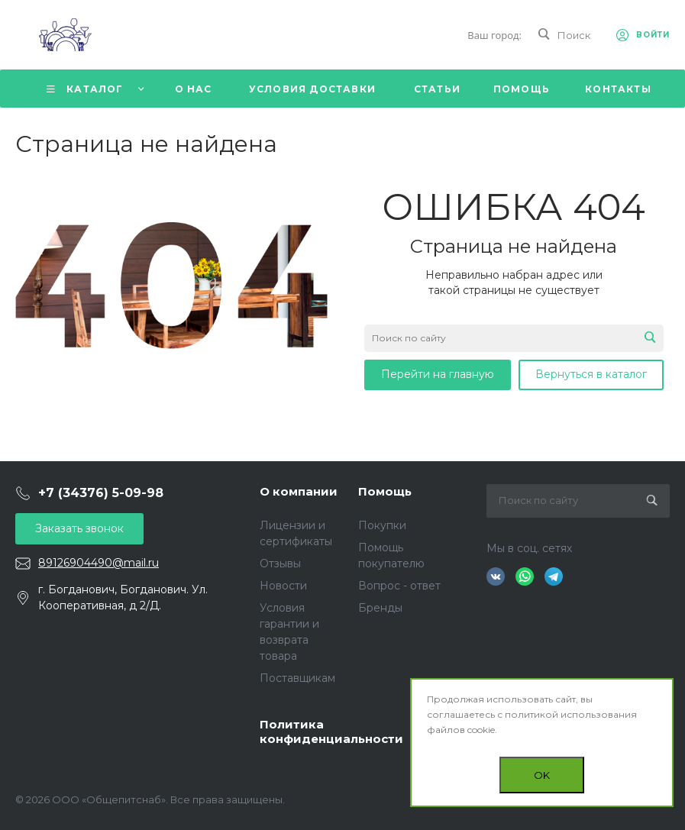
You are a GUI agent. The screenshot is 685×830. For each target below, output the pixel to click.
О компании (299, 491)
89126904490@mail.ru (98, 563)
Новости (283, 586)
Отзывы (280, 563)
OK (542, 775)
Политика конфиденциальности (331, 732)
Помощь (385, 491)
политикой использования (571, 714)
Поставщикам (297, 678)
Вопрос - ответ (399, 586)
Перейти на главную (437, 374)
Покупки (382, 525)
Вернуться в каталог (591, 374)
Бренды (380, 608)
